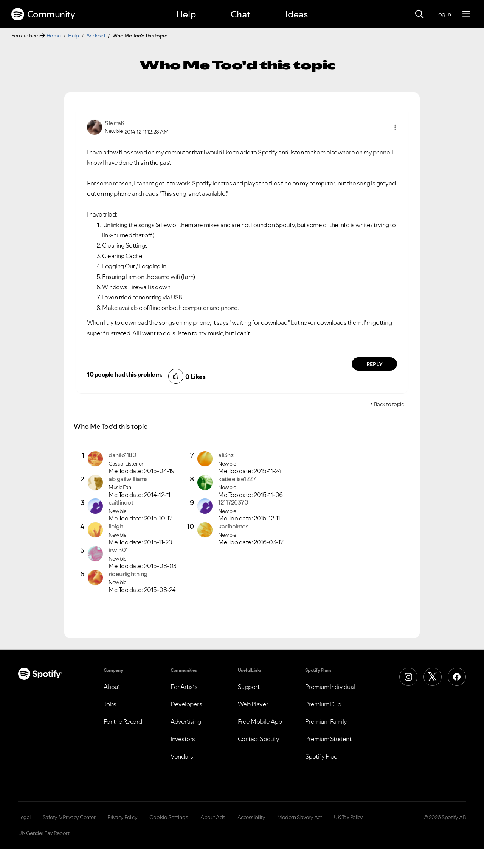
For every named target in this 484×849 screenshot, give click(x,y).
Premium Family (326, 721)
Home (54, 35)
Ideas (296, 14)
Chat (240, 14)
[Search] (419, 14)
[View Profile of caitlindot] (121, 502)
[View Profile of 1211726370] (233, 502)
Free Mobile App (260, 721)
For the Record (123, 721)
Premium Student (328, 739)
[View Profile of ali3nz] (225, 455)
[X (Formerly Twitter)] (433, 677)
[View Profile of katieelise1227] (237, 479)
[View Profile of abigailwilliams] (128, 479)
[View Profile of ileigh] (116, 526)
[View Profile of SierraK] (115, 123)
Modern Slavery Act (299, 817)
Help (186, 14)
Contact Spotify (258, 739)
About (112, 686)
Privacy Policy (122, 817)
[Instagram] (408, 677)
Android (95, 35)
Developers (186, 704)
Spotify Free (321, 756)
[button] (395, 127)
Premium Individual (330, 686)
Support (249, 686)
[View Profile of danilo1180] (122, 455)
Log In (443, 14)
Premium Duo (323, 704)
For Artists (184, 686)
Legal (24, 817)
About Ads (212, 817)
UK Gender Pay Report (43, 833)
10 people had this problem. (124, 374)
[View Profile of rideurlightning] (128, 574)
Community (43, 14)
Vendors (182, 756)
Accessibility (251, 817)
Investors (183, 739)
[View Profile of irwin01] (118, 550)
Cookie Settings (168, 817)
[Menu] (466, 14)
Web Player (253, 704)
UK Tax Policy (348, 817)
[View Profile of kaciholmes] (233, 526)
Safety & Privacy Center (69, 817)
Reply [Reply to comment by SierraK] (374, 364)
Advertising (186, 721)
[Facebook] (457, 677)
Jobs (110, 704)
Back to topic (389, 404)
